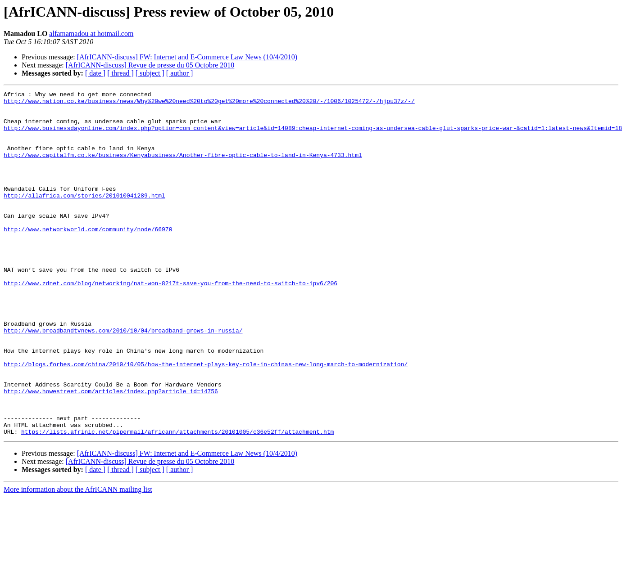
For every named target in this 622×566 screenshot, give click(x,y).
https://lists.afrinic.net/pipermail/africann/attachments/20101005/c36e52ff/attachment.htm (177, 500)
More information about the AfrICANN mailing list (78, 558)
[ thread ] (120, 73)
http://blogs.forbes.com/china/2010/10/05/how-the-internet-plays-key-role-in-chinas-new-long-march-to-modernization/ (206, 419)
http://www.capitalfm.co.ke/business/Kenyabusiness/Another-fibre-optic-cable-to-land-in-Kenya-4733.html (183, 168)
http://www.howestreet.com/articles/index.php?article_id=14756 (111, 452)
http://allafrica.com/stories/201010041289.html (84, 217)
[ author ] (179, 73)
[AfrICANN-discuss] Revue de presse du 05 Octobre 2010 (150, 65)
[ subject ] (150, 73)
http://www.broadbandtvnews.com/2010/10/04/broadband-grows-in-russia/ (123, 379)
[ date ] (95, 73)
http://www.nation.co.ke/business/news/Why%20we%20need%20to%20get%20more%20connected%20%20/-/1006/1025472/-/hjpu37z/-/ (209, 103)
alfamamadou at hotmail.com (91, 33)
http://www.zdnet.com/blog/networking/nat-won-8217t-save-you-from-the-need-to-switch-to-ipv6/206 (170, 322)
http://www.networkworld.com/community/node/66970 (88, 257)
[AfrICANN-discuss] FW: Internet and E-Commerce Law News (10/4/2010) (187, 57)
